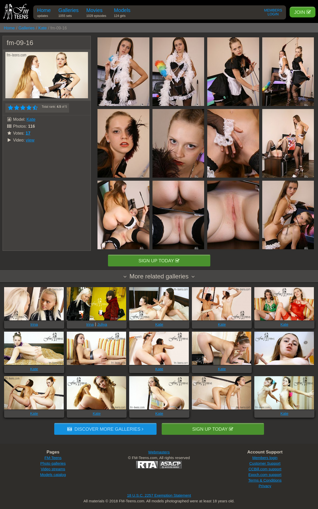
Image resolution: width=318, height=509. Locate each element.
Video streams (53, 469)
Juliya (102, 324)
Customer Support (265, 463)
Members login (264, 458)
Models (122, 13)
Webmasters (159, 452)
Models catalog (53, 474)
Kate (42, 28)
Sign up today (158, 260)
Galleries (68, 13)
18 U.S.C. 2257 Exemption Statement (159, 495)
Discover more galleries (105, 429)
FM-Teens (53, 458)
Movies (96, 13)
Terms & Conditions (264, 480)
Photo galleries (52, 463)
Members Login (273, 12)
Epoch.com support (264, 474)
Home (44, 13)
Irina (34, 324)
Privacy (265, 486)
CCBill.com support (264, 469)
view (30, 140)
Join (302, 12)
